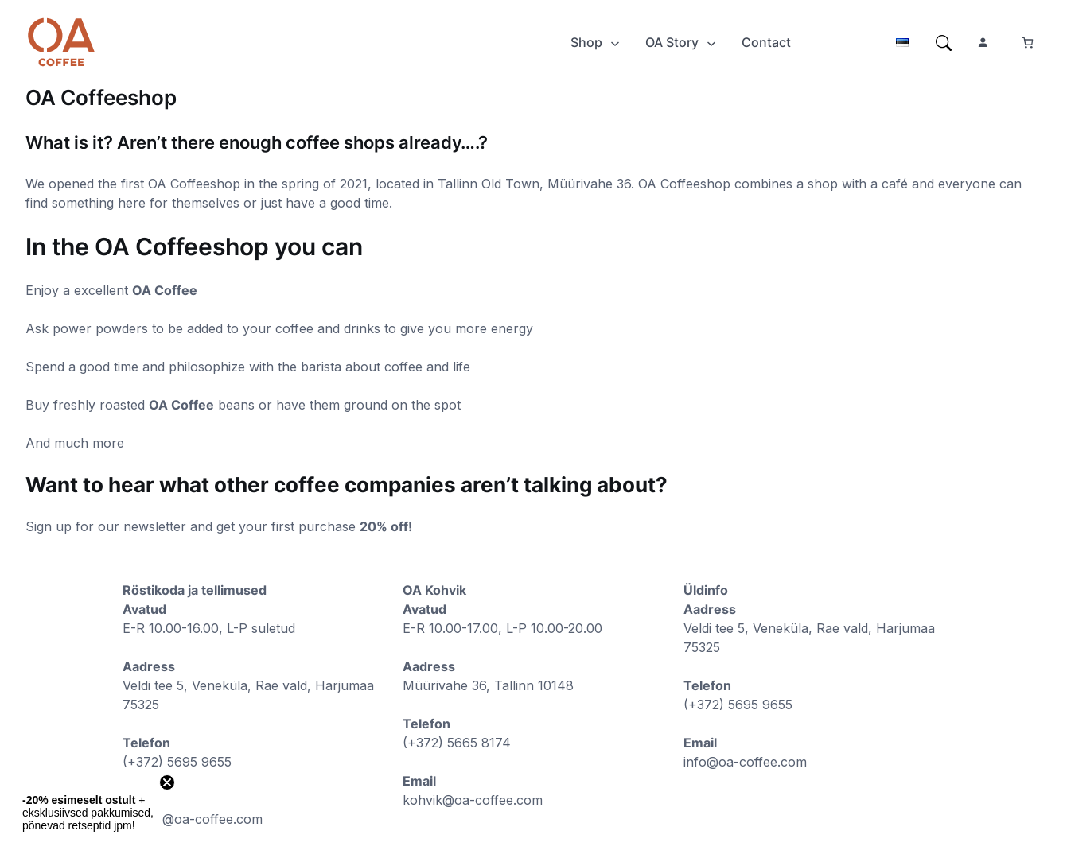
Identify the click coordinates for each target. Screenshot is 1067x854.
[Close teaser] (167, 782)
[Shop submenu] (615, 42)
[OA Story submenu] (711, 42)
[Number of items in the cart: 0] (1028, 42)
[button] (89, 812)
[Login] (146, 42)
